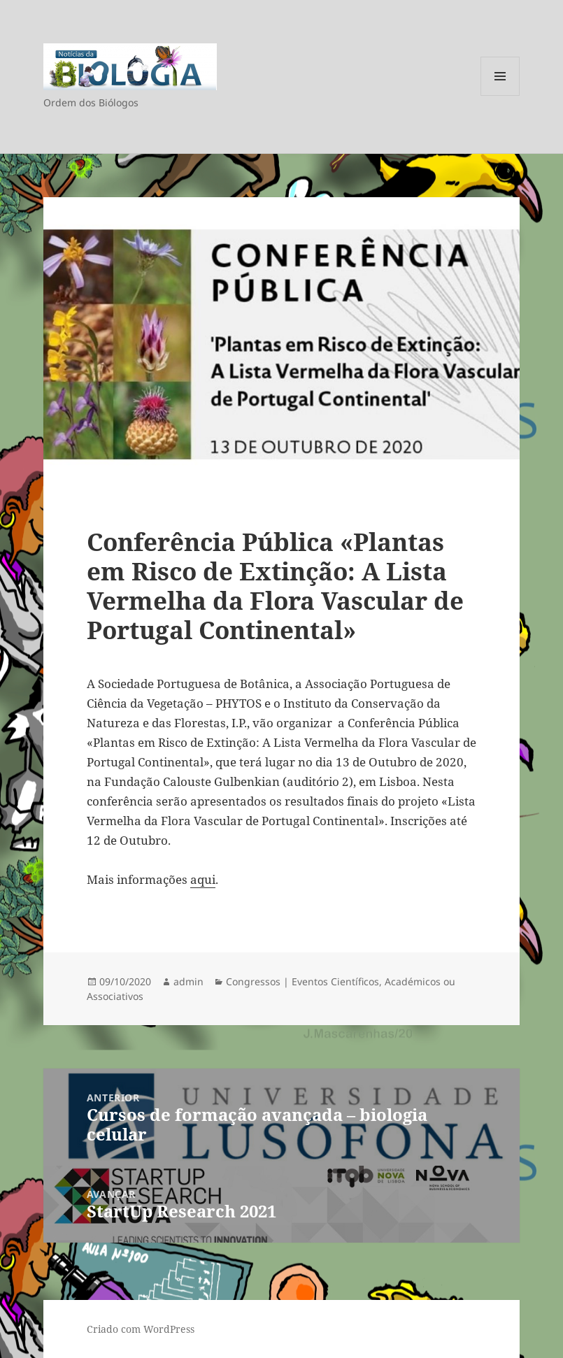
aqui (202, 879)
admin (188, 981)
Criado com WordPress (140, 1329)
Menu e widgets (500, 95)
